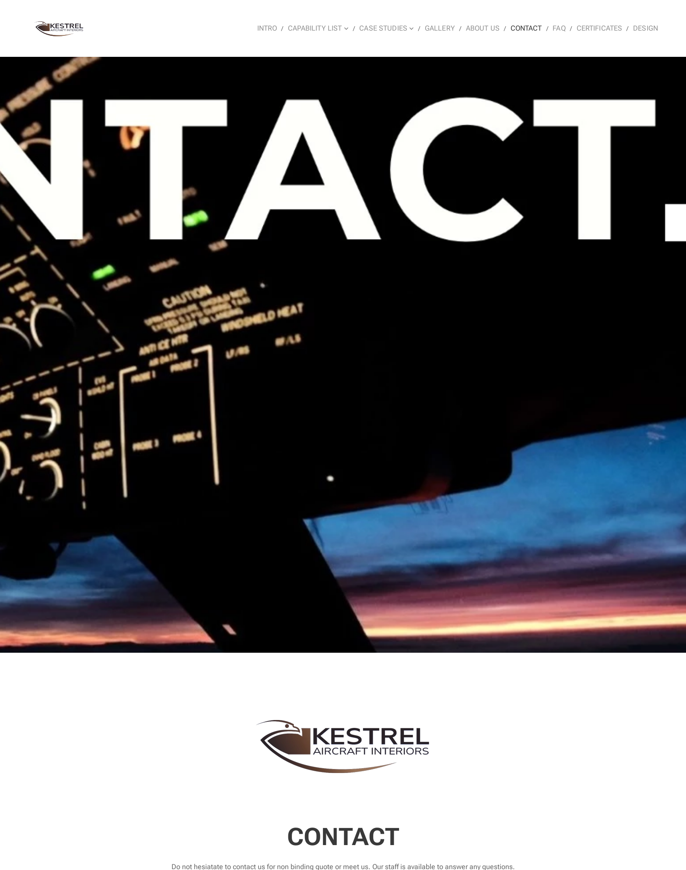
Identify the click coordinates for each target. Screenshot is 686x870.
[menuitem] (290, 28)
